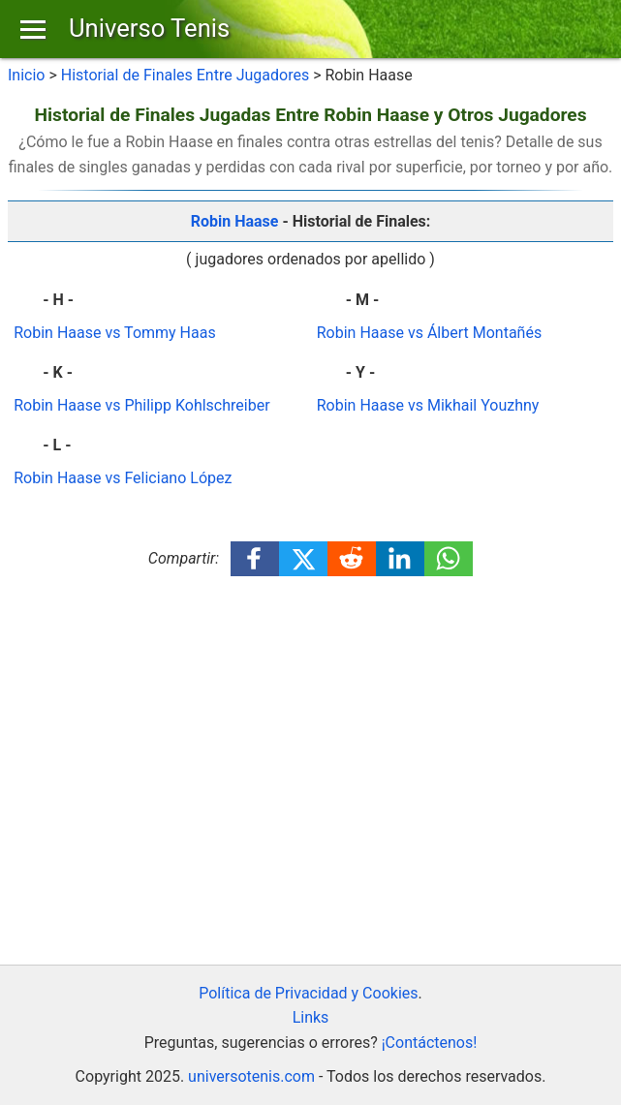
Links (311, 1017)
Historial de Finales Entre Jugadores (185, 75)
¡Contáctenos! (430, 1042)
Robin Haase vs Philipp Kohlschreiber (141, 405)
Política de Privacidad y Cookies (308, 993)
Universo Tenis (149, 28)
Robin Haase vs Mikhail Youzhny (428, 405)
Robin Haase (235, 221)
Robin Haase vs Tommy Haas (114, 332)
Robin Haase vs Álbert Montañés (429, 332)
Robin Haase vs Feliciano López (123, 478)
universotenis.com (251, 1076)
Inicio (26, 75)
